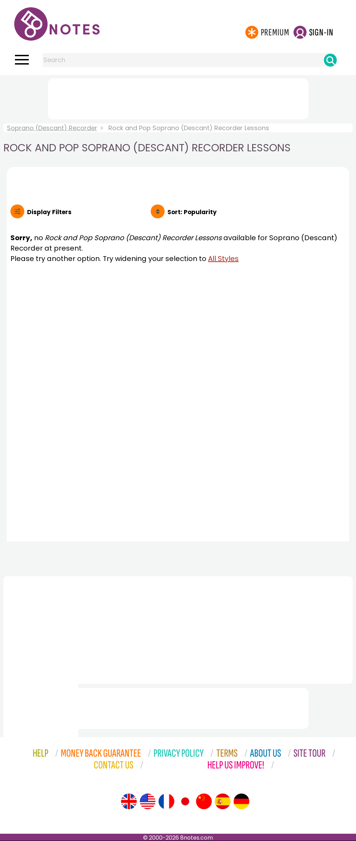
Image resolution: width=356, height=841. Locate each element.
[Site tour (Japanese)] (185, 801)
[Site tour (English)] (129, 801)
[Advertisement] (178, 97)
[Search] (330, 60)
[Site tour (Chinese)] (204, 801)
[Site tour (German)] (241, 801)
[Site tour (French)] (166, 801)
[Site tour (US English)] (147, 801)
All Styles (223, 258)
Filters (49, 212)
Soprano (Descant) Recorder (52, 128)
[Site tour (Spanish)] (222, 801)
